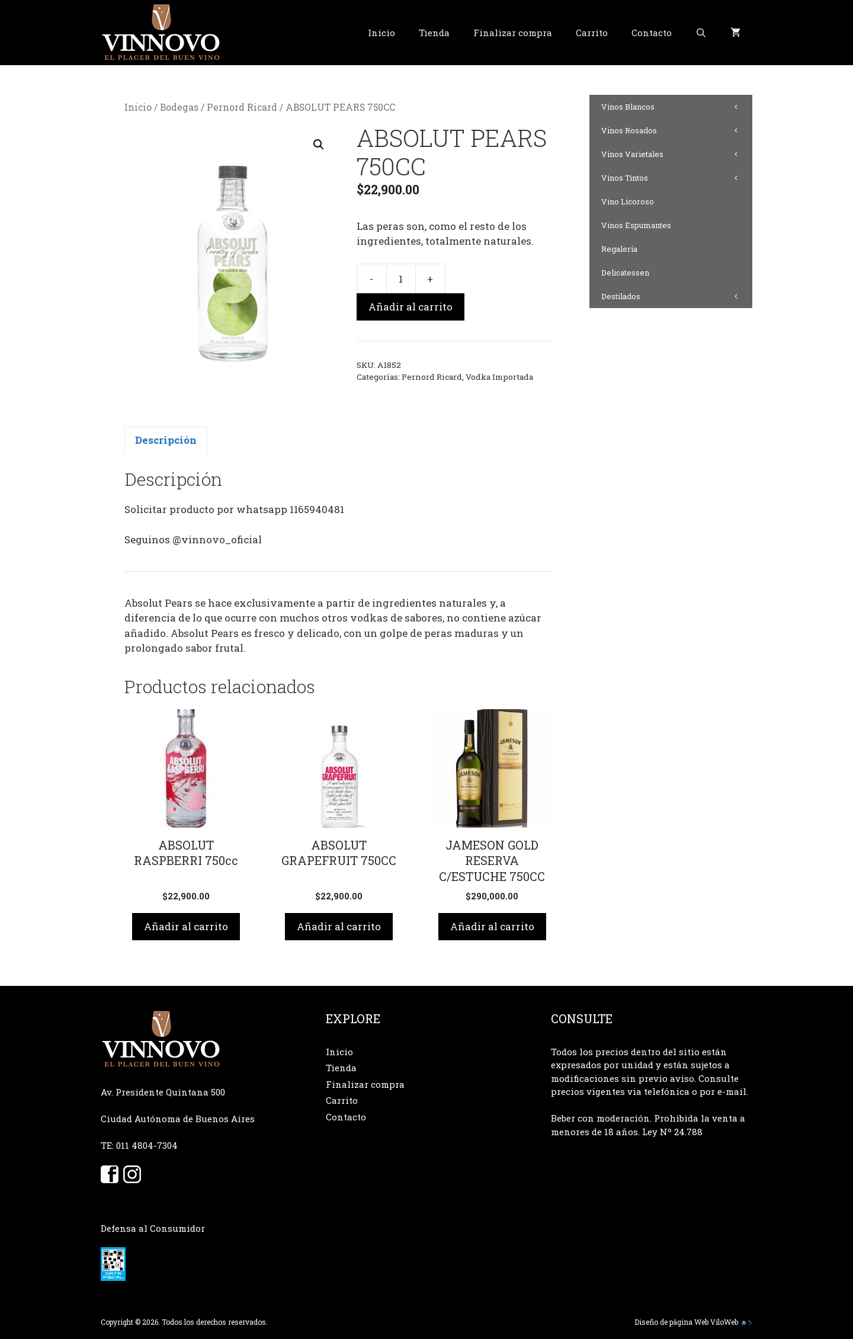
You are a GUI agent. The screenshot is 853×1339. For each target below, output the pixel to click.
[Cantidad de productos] (401, 278)
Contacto (651, 33)
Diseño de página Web (671, 1322)
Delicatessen (625, 272)
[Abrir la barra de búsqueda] (701, 32)
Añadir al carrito (410, 306)
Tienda (434, 33)
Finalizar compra (512, 33)
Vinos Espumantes (636, 225)
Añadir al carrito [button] (186, 926)
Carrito (592, 33)
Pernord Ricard (242, 107)
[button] (318, 144)
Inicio (381, 33)
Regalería (619, 249)
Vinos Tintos (676, 178)
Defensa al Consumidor (153, 1228)
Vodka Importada (499, 376)
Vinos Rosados (676, 130)
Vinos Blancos (676, 106)
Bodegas (179, 107)
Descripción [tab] (166, 440)
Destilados (676, 296)
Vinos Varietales (676, 154)
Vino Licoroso (627, 201)
